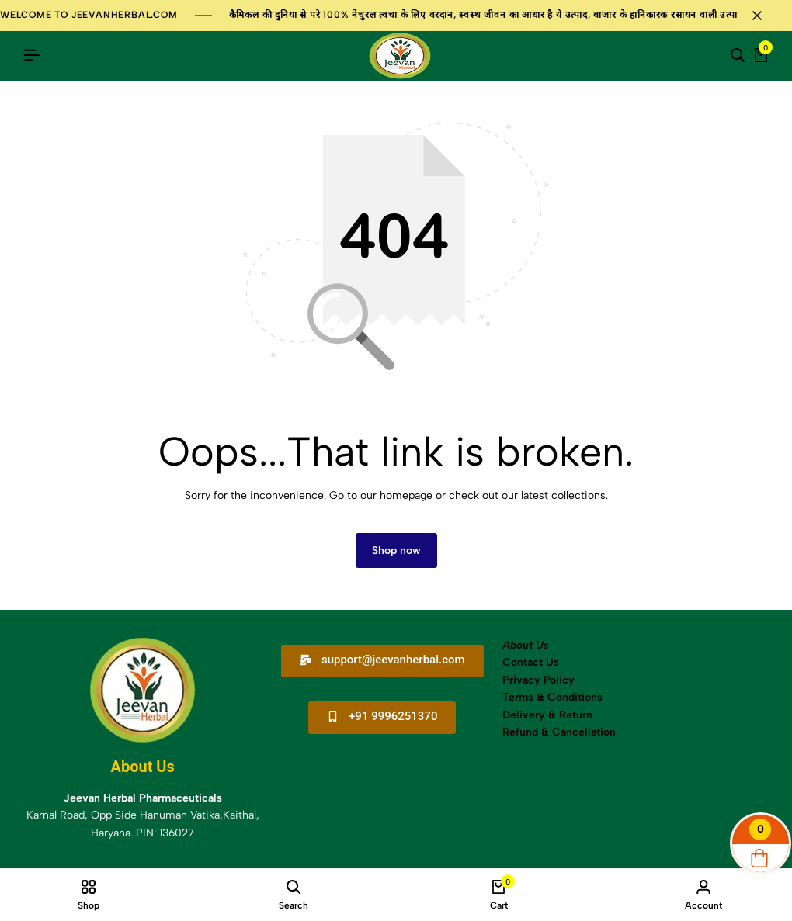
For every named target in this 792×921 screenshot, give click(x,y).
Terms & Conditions (552, 698)
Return (574, 715)
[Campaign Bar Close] (764, 15)
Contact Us (530, 663)
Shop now (396, 551)
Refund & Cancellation (560, 732)
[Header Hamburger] (31, 55)
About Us (525, 646)
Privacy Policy (538, 680)
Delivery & (529, 715)
